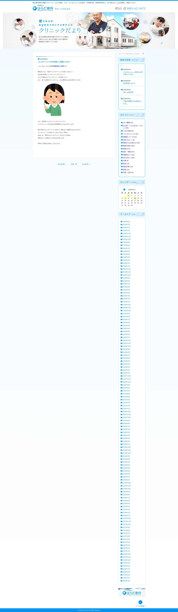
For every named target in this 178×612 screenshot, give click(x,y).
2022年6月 (126, 358)
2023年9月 (126, 313)
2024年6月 (126, 287)
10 (135, 198)
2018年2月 (126, 512)
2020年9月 (126, 420)
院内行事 (126, 166)
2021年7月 (126, 391)
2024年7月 (126, 284)
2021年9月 (126, 385)
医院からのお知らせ (130, 143)
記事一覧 (74, 164)
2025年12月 (127, 233)
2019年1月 (126, 480)
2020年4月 (126, 435)
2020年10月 (127, 417)
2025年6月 (126, 251)
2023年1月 (126, 337)
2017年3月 (126, 545)
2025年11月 (127, 236)
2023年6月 (126, 322)
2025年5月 (126, 254)
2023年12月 (127, 305)
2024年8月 (126, 281)
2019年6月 (126, 465)
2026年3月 (126, 224)
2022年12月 (127, 340)
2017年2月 (126, 548)
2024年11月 (127, 272)
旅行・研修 (127, 152)
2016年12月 (127, 554)
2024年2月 (126, 299)
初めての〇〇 (127, 140)
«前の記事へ (62, 164)
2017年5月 (126, 539)
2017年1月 (126, 551)
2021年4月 (126, 400)
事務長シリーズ (128, 137)
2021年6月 (126, 394)
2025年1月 (126, 266)
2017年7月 (126, 533)
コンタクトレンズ (129, 134)
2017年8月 (126, 530)
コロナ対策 (127, 131)
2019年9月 (126, 456)
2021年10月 (127, 382)
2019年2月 (126, 477)
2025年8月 (126, 245)
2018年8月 (126, 495)
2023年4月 (126, 328)
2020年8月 (126, 423)
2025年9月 (126, 242)
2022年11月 (127, 343)
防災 (124, 163)
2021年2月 (126, 405)
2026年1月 (126, 230)
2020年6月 (126, 429)
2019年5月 (126, 468)
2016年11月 (127, 557)
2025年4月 (126, 257)
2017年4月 (126, 542)
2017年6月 (126, 536)
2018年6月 (126, 501)
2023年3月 (126, 331)
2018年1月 (126, 515)
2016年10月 (127, 560)
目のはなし (127, 157)
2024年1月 (126, 302)
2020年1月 (126, 444)
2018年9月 (126, 492)
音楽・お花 (127, 172)
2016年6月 (126, 572)
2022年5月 (126, 361)
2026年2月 (126, 227)
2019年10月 (127, 453)
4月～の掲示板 (128, 92)
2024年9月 (126, 278)
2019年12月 (127, 447)
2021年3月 (126, 402)
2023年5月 (126, 325)
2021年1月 (126, 408)
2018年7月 (126, 498)
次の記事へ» (86, 164)
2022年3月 (126, 367)
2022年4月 (126, 364)
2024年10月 (127, 275)
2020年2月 (126, 441)
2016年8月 (126, 566)
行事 (124, 160)
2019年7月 (126, 462)
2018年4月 (126, 506)
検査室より (127, 155)
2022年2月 (126, 370)
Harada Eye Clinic (84, 610)
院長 (124, 169)
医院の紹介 (127, 146)
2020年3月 (126, 438)
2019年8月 (126, 459)
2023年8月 (126, 316)
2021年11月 (127, 379)
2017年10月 (127, 524)
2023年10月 (127, 311)
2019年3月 (126, 474)
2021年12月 (127, 376)
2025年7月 (126, 248)
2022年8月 (126, 352)
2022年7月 (126, 355)
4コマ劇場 (126, 122)
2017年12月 (127, 518)
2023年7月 (126, 319)
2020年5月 (126, 432)
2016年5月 (126, 575)
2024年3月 (126, 296)
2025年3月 (126, 260)
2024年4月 (126, 293)
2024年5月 (126, 290)
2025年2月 (126, 263)
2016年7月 (126, 569)
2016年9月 (126, 563)
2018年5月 (126, 503)
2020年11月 (127, 414)
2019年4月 (126, 471)
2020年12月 (127, 411)
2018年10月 (127, 489)
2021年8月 (126, 388)
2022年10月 (127, 346)
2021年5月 (126, 397)
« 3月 (124, 190)
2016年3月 (126, 581)
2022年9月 (126, 349)
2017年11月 (127, 521)
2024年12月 (127, 269)
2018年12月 (127, 483)
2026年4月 (126, 221)
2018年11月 (127, 486)
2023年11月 (127, 308)
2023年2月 (126, 334)
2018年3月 (126, 509)
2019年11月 (127, 450)
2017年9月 (126, 527)
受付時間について (129, 83)
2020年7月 (126, 426)
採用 (124, 149)
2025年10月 (127, 239)
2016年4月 (126, 578)
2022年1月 (126, 373)
